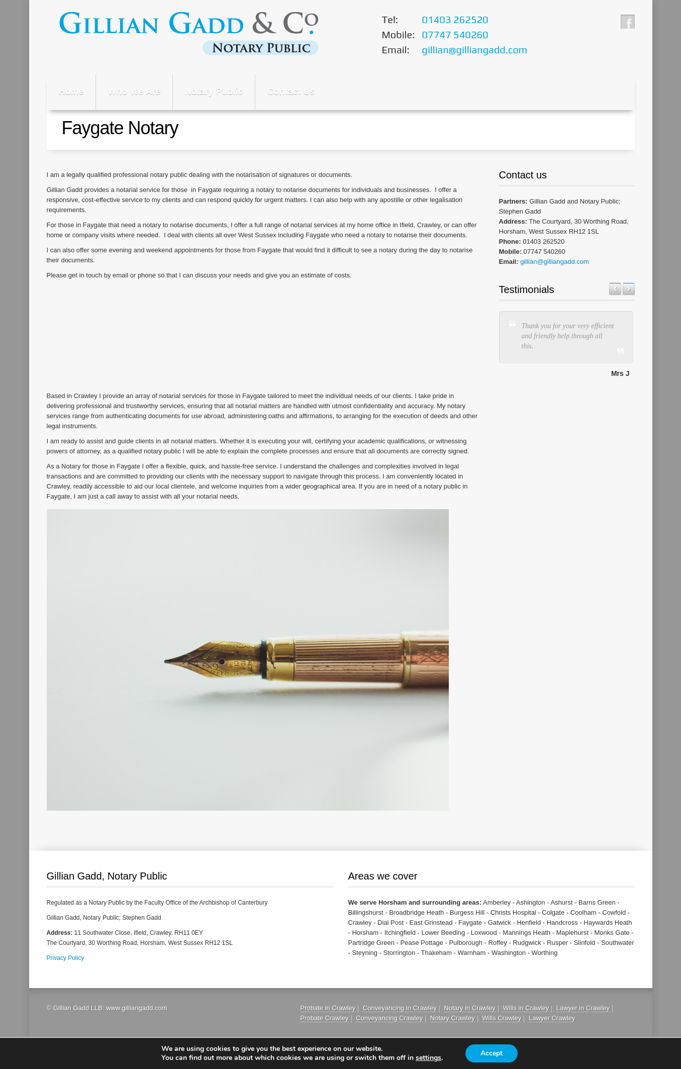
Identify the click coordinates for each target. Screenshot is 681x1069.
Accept (491, 1053)
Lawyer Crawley (552, 1018)
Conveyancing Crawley (389, 1018)
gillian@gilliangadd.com (554, 261)
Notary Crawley (452, 1018)
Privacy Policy (65, 957)
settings (428, 1057)
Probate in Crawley (328, 1008)
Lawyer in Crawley (583, 1008)
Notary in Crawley (470, 1008)
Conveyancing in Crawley (400, 1008)
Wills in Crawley (526, 1008)
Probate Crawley (325, 1018)
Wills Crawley (501, 1018)
